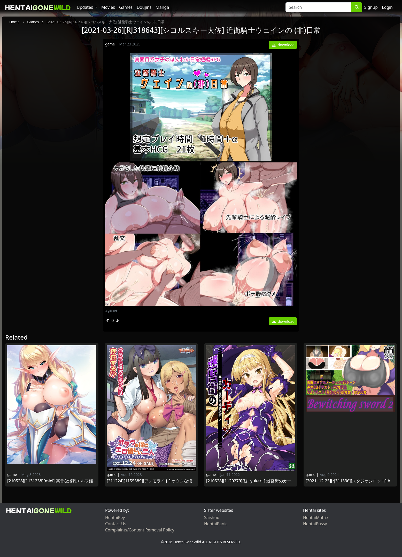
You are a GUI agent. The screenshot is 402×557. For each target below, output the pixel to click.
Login (387, 7)
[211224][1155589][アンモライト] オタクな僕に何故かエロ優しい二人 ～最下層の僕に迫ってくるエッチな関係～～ (151, 480)
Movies (108, 7)
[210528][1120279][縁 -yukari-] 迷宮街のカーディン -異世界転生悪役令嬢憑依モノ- (250, 480)
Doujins (144, 7)
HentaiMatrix (315, 517)
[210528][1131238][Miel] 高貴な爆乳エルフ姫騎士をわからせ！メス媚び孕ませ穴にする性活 (51, 480)
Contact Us (115, 524)
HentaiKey (115, 517)
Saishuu (211, 517)
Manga (162, 7)
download (283, 44)
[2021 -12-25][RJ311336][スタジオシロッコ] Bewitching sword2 (350, 480)
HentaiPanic (215, 524)
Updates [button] (85, 7)
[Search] (318, 7)
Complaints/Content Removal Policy (139, 530)
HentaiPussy (315, 524)
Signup (371, 7)
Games (126, 7)
